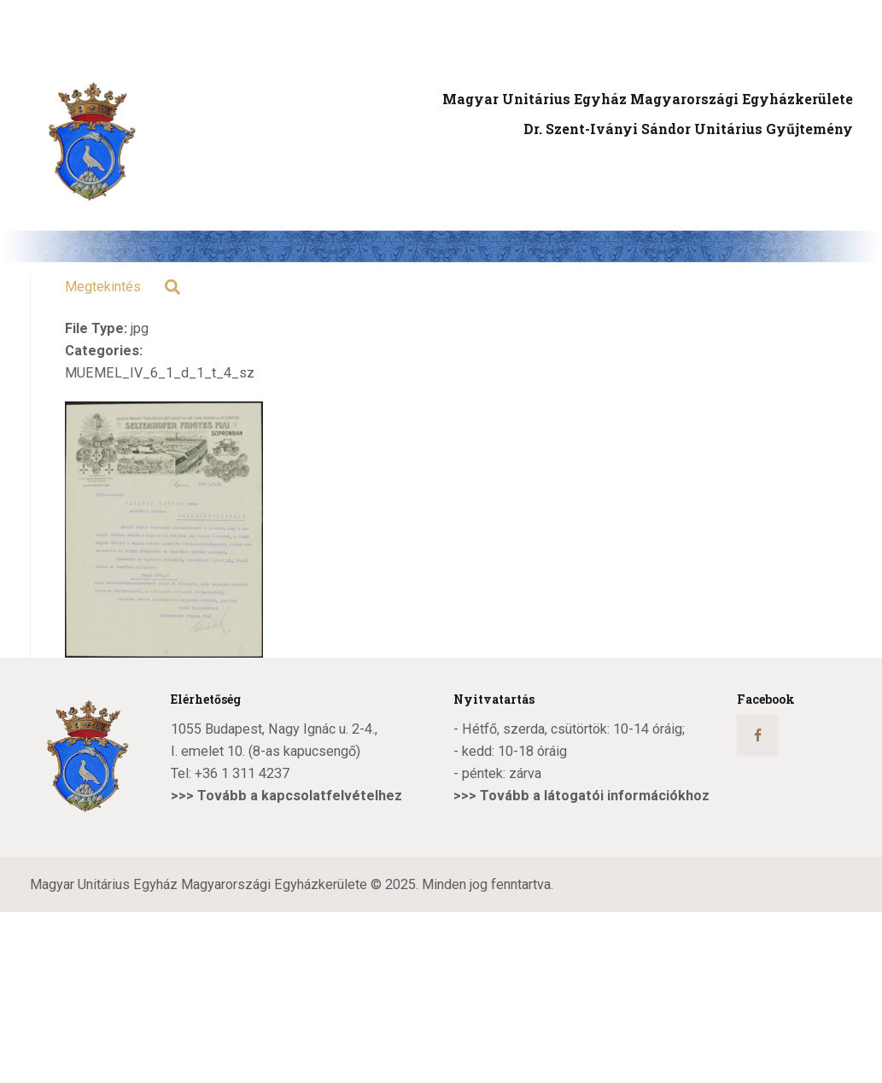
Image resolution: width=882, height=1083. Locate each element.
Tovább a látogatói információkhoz (595, 795)
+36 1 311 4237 (242, 773)
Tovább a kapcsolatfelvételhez (299, 795)
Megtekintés (103, 286)
